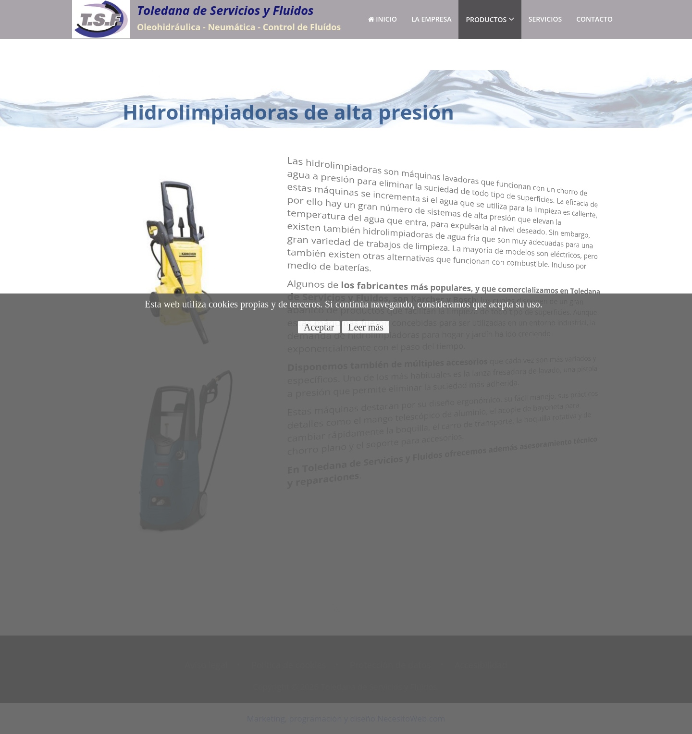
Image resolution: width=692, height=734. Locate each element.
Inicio (382, 19)
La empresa (431, 19)
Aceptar (319, 327)
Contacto (594, 19)
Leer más (365, 327)
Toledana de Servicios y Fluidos (225, 10)
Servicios (545, 19)
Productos (490, 19)
